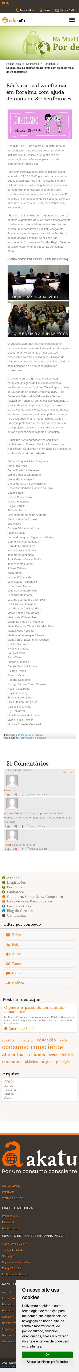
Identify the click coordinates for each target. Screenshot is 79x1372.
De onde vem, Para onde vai (29, 901)
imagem (26, 1040)
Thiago (8, 844)
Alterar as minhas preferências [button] (47, 1362)
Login (47, 10)
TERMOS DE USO (12, 1198)
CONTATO (8, 1192)
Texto (16, 964)
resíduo (67, 1055)
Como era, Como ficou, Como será (35, 897)
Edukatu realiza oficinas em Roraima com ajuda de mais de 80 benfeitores (39, 92)
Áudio (16, 954)
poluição (63, 1062)
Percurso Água (10, 1228)
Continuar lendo (22, 1028)
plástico (31, 1062)
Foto (15, 945)
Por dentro (50, 63)
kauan (8, 790)
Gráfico (18, 983)
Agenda (13, 878)
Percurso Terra (10, 1216)
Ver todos (68, 772)
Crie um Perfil (67, 10)
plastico (8, 1040)
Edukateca (15, 892)
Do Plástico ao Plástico (15, 1274)
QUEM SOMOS (11, 1185)
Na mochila (32, 63)
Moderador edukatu (32, 734)
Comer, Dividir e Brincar (15, 1243)
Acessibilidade (27, 10)
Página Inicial (13, 63)
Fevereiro (11, 1090)
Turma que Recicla (12, 1249)
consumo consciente (32, 1047)
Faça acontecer (19, 906)
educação (46, 1040)
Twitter (4, 3)
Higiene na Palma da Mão (16, 1262)
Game (16, 973)
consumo (11, 1061)
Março (9, 1094)
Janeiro (9, 1086)
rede (64, 1040)
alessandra (11, 813)
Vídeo (16, 935)
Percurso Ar (8, 1222)
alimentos (12, 1054)
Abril (8, 1097)
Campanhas (16, 915)
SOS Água (8, 1256)
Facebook (8, 3)
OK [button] (47, 1354)
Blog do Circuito (20, 911)
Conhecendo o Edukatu (32, 737)
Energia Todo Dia (11, 1268)
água (47, 1061)
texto (53, 1055)
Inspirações (16, 882)
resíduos (36, 1054)
